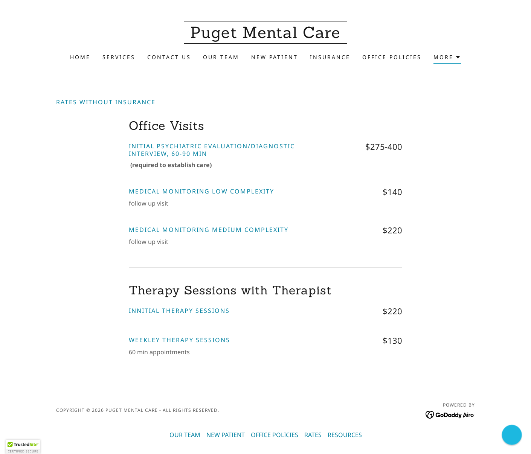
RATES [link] (313, 435)
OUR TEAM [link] (221, 57)
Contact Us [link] (169, 57)
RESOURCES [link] (345, 435)
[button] (447, 58)
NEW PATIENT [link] (274, 57)
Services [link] (118, 57)
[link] (265, 36)
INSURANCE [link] (330, 57)
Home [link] (80, 57)
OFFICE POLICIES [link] (391, 57)
